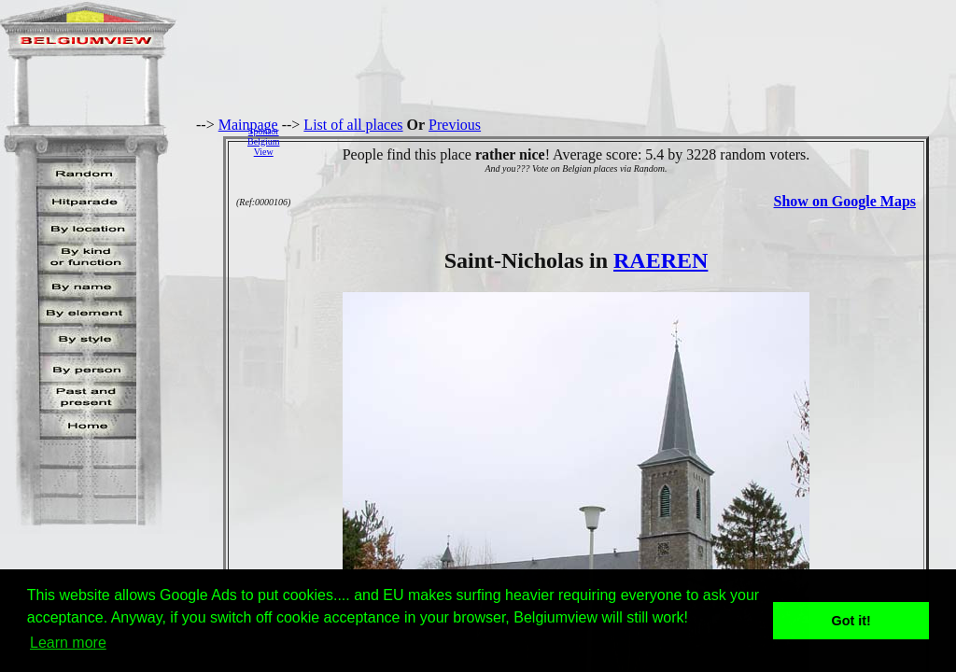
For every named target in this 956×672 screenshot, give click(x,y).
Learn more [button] (68, 643)
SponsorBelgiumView (263, 141)
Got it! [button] (851, 620)
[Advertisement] (622, 141)
